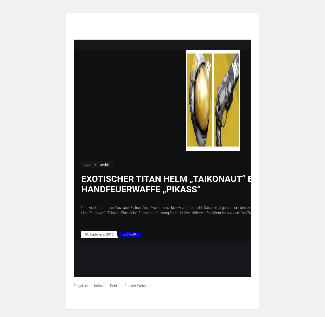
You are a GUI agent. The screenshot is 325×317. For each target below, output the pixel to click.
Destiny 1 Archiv (97, 164)
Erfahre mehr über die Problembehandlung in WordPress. (118, 297)
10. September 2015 (98, 234)
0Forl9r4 (133, 234)
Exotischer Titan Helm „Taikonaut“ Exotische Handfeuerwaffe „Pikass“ (188, 184)
